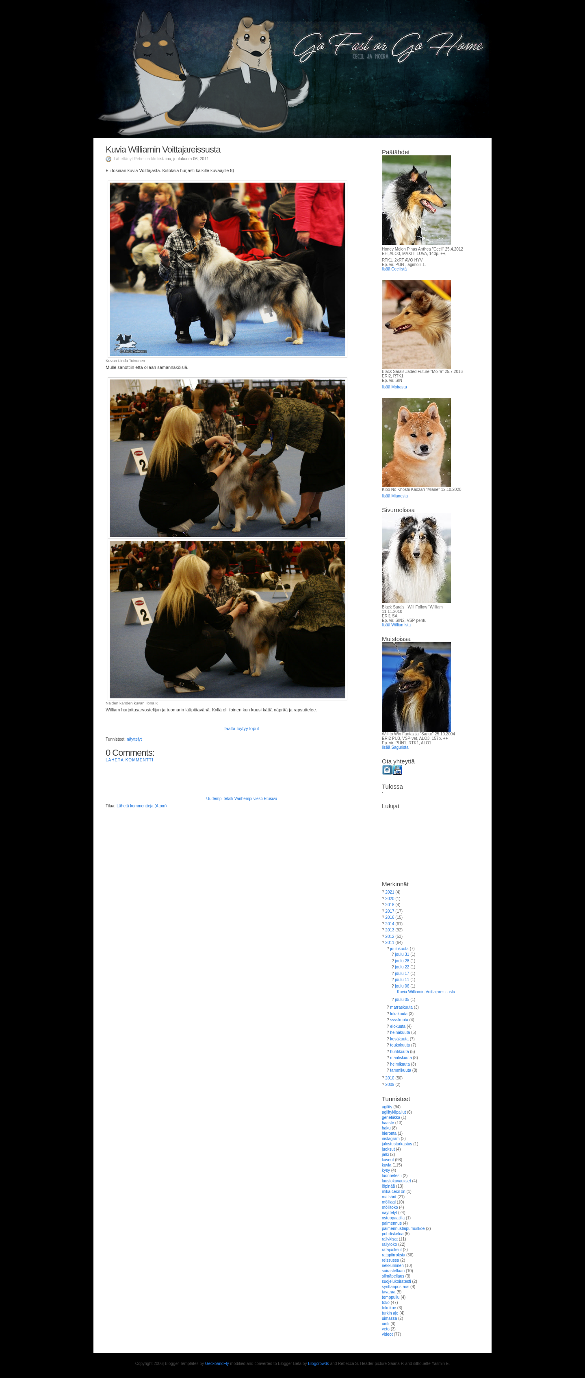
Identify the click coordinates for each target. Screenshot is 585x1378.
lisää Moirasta (394, 387)
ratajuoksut (392, 1249)
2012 (389, 936)
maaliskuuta (401, 1057)
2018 (389, 905)
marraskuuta (401, 1007)
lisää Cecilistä (394, 269)
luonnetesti (391, 1175)
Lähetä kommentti (130, 760)
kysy (386, 1170)
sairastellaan (393, 1271)
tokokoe (389, 1308)
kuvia (386, 1165)
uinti (385, 1323)
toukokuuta (400, 1045)
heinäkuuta (400, 1032)
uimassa (389, 1318)
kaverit (388, 1160)
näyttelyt (134, 739)
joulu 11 (402, 979)
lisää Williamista (396, 625)
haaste (388, 1123)
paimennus (392, 1223)
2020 (389, 898)
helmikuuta (400, 1064)
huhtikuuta (399, 1051)
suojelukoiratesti (396, 1281)
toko (386, 1302)
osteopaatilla (393, 1218)
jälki (385, 1154)
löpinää (388, 1186)
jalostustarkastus (397, 1144)
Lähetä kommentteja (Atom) (142, 806)
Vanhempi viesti (248, 798)
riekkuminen (393, 1265)
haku (386, 1128)
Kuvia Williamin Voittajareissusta (163, 149)
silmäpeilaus (393, 1276)
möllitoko (390, 1207)
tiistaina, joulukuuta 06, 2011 (183, 159)
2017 (389, 911)
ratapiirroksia (393, 1255)
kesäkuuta (399, 1039)
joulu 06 (402, 986)
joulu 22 (402, 967)
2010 (389, 1078)
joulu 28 (402, 961)
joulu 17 (402, 973)
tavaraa (388, 1292)
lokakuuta (398, 1014)
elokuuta (397, 1026)
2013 (389, 930)
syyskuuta (399, 1020)
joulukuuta (399, 948)
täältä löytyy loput (242, 728)
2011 (389, 942)
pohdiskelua (392, 1234)
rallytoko (389, 1244)
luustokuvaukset (396, 1181)
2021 (389, 892)
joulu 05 (402, 999)
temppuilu (390, 1297)
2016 (389, 917)
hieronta (389, 1133)
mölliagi (389, 1202)
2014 (389, 924)
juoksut (388, 1149)
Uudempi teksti (219, 798)
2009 (389, 1084)
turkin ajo (390, 1313)
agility (387, 1107)
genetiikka (391, 1117)
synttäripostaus (395, 1286)
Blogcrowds (318, 1363)
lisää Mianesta (395, 496)
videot (387, 1334)
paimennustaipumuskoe (403, 1228)
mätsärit (389, 1197)
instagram (391, 1138)
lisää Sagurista (395, 747)
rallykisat (390, 1239)
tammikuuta (400, 1070)
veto (386, 1329)
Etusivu (270, 798)
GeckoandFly (217, 1363)
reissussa (390, 1260)
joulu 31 (402, 954)
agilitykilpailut (394, 1112)
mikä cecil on (393, 1191)
